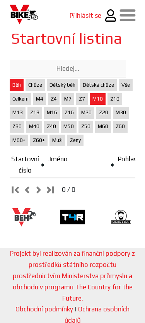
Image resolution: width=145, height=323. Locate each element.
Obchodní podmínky (44, 309)
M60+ (19, 140)
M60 (103, 126)
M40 (34, 126)
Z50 (85, 126)
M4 (39, 99)
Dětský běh (62, 85)
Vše (125, 85)
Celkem (20, 99)
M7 (68, 99)
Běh (16, 85)
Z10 (114, 99)
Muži (57, 140)
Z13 (34, 112)
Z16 (69, 112)
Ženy (75, 140)
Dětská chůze (98, 85)
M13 (17, 112)
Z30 (17, 126)
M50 (68, 126)
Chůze (35, 85)
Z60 (120, 126)
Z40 (51, 126)
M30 (121, 112)
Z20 (103, 112)
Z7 (82, 99)
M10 (97, 99)
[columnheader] (28, 165)
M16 (52, 112)
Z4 (54, 99)
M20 (86, 112)
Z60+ (39, 140)
